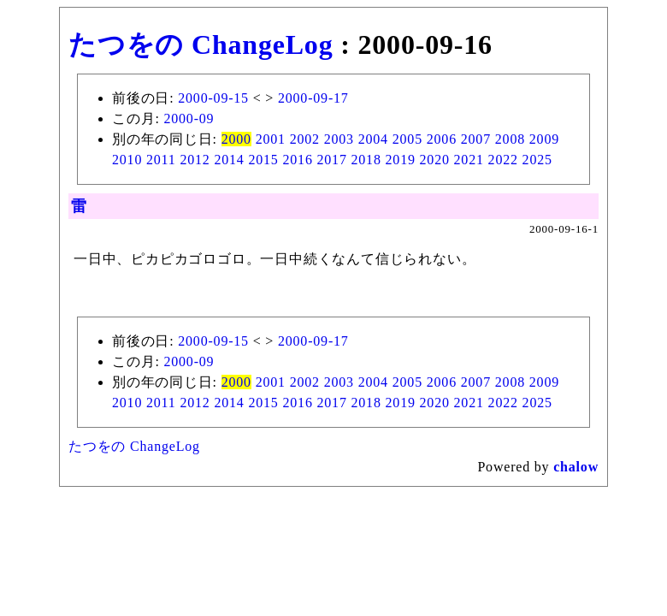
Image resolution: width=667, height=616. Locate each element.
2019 (401, 159)
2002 (305, 139)
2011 (161, 159)
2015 (263, 159)
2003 (339, 139)
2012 (195, 159)
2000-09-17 (313, 98)
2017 (332, 159)
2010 (127, 159)
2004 (373, 139)
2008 (510, 139)
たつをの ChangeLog (200, 44)
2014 (229, 159)
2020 (435, 159)
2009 (544, 139)
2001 (271, 139)
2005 (407, 139)
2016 (297, 159)
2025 (537, 159)
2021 (469, 159)
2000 (236, 139)
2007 (476, 139)
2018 (366, 159)
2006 (442, 139)
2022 (503, 159)
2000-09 (188, 118)
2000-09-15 (213, 98)
